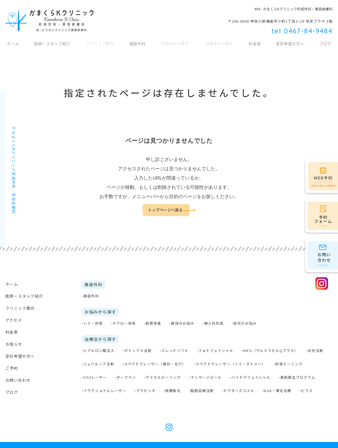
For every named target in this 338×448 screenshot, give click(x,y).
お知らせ (13, 344)
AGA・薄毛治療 (277, 390)
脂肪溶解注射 (202, 390)
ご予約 (11, 368)
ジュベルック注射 (98, 363)
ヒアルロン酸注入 (98, 350)
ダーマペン (126, 377)
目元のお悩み (245, 323)
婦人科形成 (214, 323)
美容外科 (138, 46)
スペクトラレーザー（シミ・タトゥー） (230, 363)
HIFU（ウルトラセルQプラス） (270, 350)
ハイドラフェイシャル (250, 377)
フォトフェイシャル (215, 350)
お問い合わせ (18, 380)
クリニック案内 (20, 308)
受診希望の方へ (290, 46)
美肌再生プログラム (297, 377)
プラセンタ (146, 390)
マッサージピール (206, 377)
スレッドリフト (175, 350)
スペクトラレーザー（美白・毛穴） (155, 363)
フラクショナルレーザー (104, 390)
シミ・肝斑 (93, 323)
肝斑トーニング (289, 363)
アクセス (13, 320)
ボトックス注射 (138, 350)
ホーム (12, 46)
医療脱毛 (173, 390)
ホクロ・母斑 (124, 323)
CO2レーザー (95, 377)
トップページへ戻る (165, 210)
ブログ (11, 392)
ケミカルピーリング (163, 377)
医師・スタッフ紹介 (52, 46)
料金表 (255, 46)
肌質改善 (153, 323)
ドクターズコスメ (239, 390)
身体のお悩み (182, 323)
